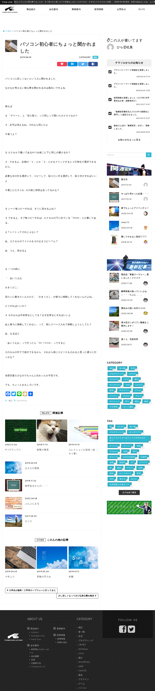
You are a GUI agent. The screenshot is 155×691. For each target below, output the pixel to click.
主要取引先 (36, 663)
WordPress (84, 662)
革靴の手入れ (44, 576)
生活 (80, 636)
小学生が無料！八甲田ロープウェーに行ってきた (31, 590)
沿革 (33, 660)
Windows (83, 649)
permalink (22, 400)
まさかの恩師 (32, 468)
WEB (80, 666)
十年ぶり (10, 576)
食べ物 (81, 632)
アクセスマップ (38, 667)
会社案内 (53, 9)
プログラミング (85, 640)
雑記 (95, 57)
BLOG (142, 9)
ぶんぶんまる (32, 503)
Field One (36, 639)
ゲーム (81, 683)
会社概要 (35, 656)
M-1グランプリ (13, 449)
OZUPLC (35, 632)
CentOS (82, 670)
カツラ (28, 521)
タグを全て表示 (129, 492)
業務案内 (76, 9)
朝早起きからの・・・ (37, 485)
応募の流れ (62, 642)
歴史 (80, 675)
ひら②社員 (125, 47)
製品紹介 (31, 9)
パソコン (82, 688)
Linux (81, 653)
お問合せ (121, 9)
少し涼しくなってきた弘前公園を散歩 (77, 595)
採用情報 (98, 9)
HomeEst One (38, 636)
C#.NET (82, 644)
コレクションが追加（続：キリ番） (83, 451)
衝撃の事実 (43, 449)
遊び (80, 657)
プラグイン (83, 679)
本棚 (71, 576)
